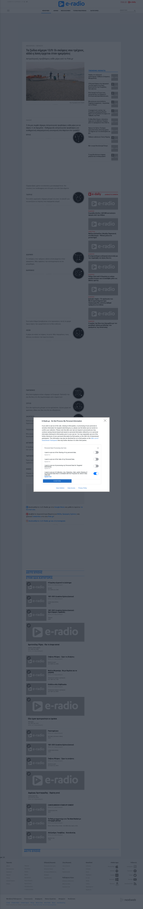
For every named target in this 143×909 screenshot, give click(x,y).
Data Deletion (60, 488)
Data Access (71, 488)
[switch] (96, 452)
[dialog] (72, 454)
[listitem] (71, 448)
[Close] (106, 421)
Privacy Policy (82, 488)
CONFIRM (57, 481)
